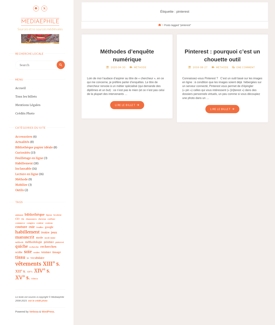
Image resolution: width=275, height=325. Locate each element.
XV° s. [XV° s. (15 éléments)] (22, 278)
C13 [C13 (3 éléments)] (17, 219)
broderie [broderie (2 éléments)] (57, 215)
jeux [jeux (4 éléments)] (54, 232)
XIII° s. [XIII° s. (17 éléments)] (51, 264)
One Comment (245, 67)
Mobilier (21, 185)
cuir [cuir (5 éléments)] (32, 227)
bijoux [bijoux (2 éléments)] (49, 215)
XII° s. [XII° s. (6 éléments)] (20, 271)
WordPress (48, 312)
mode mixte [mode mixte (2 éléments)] (50, 238)
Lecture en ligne (26, 174)
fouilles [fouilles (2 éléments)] (39, 228)
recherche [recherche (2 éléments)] (34, 247)
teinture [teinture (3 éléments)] (46, 252)
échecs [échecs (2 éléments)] (34, 279)
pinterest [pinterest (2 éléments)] (59, 243)
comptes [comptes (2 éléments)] (31, 223)
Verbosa (34, 312)
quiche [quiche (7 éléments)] (21, 246)
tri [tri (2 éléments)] (28, 258)
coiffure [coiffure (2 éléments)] (51, 219)
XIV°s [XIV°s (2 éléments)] (29, 272)
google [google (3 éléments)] (49, 227)
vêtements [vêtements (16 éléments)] (28, 264)
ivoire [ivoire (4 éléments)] (45, 232)
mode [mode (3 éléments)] (39, 238)
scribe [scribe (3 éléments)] (18, 252)
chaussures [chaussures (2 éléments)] (31, 219)
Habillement (24, 163)
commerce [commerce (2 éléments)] (20, 223)
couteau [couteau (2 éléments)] (49, 223)
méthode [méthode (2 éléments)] (19, 243)
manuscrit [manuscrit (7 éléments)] (24, 237)
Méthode (21, 179)
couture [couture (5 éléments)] (21, 227)
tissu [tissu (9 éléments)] (20, 257)
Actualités (22, 142)
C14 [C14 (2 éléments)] (22, 219)
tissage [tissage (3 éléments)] (56, 252)
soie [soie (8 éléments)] (28, 252)
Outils (19, 190)
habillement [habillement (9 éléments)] (27, 232)
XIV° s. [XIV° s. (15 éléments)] (42, 271)
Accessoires (23, 137)
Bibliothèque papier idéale (34, 147)
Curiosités (22, 153)
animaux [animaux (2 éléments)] (19, 215)
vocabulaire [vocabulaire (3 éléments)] (37, 258)
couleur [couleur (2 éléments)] (39, 223)
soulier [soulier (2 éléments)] (36, 253)
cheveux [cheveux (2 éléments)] (42, 219)
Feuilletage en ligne (29, 158)
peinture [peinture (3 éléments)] (49, 242)
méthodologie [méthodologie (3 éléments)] (33, 242)
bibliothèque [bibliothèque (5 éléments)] (35, 215)
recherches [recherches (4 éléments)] (48, 247)
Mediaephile (40, 22)
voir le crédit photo (38, 301)
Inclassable (23, 169)
